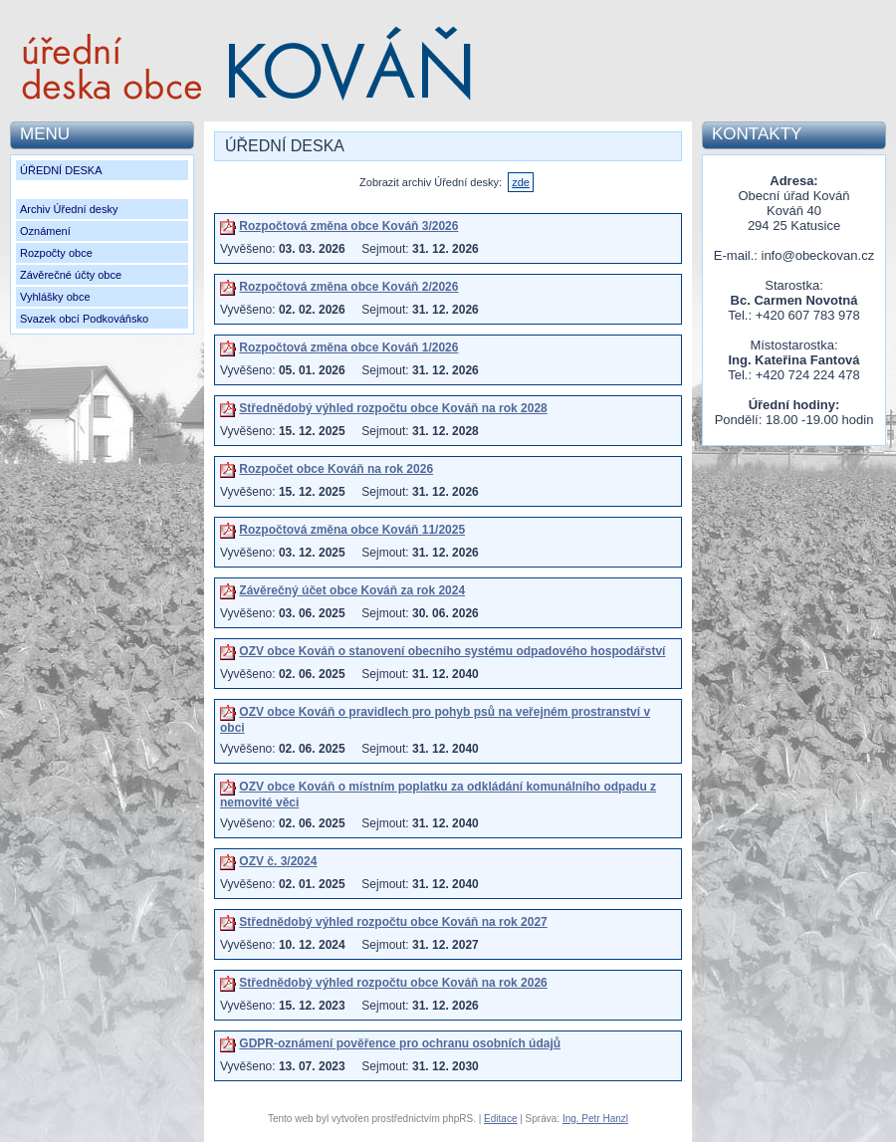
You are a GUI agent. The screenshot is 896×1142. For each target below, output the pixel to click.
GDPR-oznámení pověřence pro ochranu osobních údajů (399, 1043)
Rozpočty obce (56, 253)
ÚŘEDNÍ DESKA (61, 170)
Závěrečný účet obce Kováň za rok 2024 (352, 590)
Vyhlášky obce (55, 297)
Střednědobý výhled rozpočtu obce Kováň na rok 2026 (393, 983)
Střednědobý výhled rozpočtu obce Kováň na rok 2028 (393, 408)
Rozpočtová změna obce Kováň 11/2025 (352, 530)
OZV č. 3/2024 (278, 861)
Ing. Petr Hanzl (595, 1118)
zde (521, 182)
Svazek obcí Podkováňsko (84, 319)
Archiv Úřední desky (68, 209)
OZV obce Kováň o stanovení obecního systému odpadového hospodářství (452, 651)
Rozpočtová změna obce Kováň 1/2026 (348, 347)
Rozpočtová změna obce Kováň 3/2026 (348, 226)
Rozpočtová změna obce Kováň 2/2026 (348, 287)
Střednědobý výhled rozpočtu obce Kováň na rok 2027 (393, 922)
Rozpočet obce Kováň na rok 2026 (336, 469)
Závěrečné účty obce (70, 275)
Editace (500, 1118)
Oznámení (45, 231)
